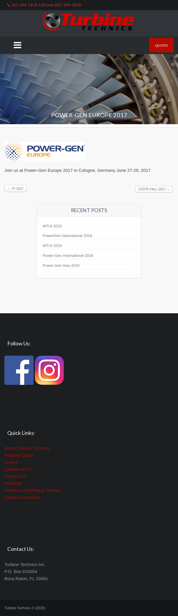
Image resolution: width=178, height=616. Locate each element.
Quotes (161, 45)
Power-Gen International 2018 (68, 255)
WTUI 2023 (52, 226)
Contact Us (15, 476)
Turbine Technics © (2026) (24, 608)
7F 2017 (15, 188)
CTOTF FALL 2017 (154, 189)
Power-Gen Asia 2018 (61, 265)
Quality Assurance (22, 497)
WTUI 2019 (52, 245)
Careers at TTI (18, 469)
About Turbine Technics (27, 448)
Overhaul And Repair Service (32, 490)
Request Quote (19, 455)
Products (13, 483)
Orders (11, 462)
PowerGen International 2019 (67, 235)
